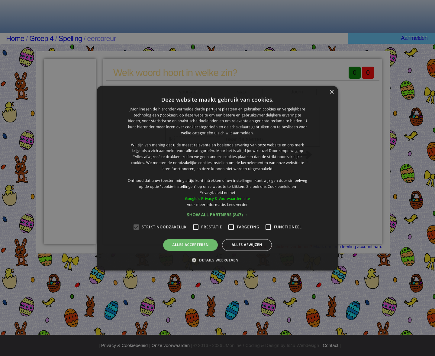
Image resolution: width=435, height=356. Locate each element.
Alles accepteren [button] (190, 244)
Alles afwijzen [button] (246, 244)
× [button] (331, 92)
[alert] (217, 178)
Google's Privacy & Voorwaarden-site (217, 198)
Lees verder (237, 204)
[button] (217, 215)
